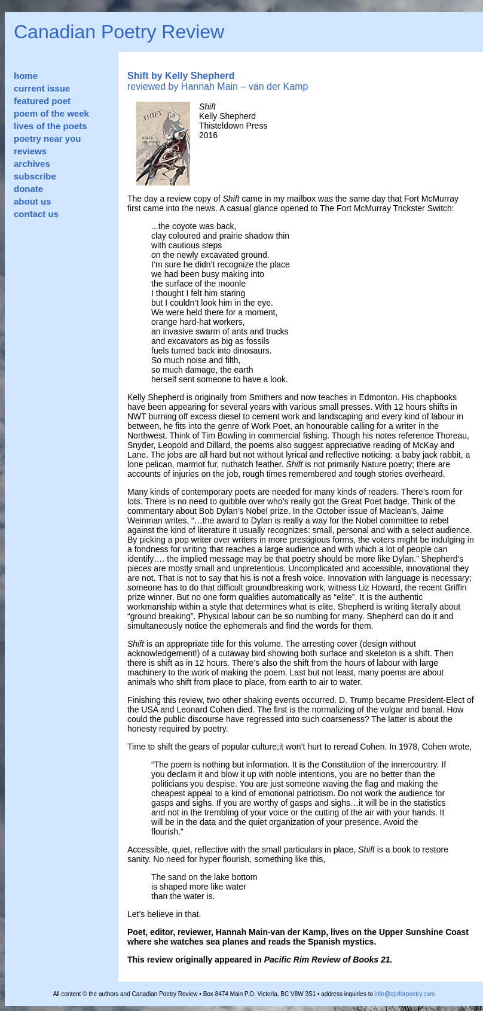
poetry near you (47, 138)
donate (28, 189)
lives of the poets (50, 126)
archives (32, 164)
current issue (42, 88)
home (26, 76)
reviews (30, 151)
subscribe (35, 176)
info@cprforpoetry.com (405, 994)
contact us (36, 214)
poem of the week (51, 113)
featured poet (42, 101)
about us (32, 201)
